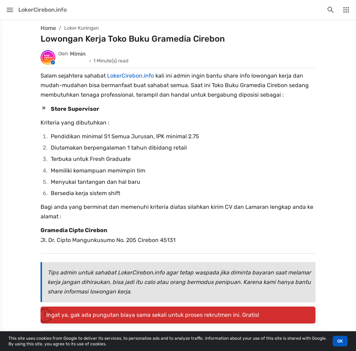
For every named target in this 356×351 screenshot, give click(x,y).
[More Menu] (346, 10)
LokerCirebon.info (130, 75)
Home (48, 28)
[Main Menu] (10, 10)
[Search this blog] (331, 10)
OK (340, 341)
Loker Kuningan (81, 28)
